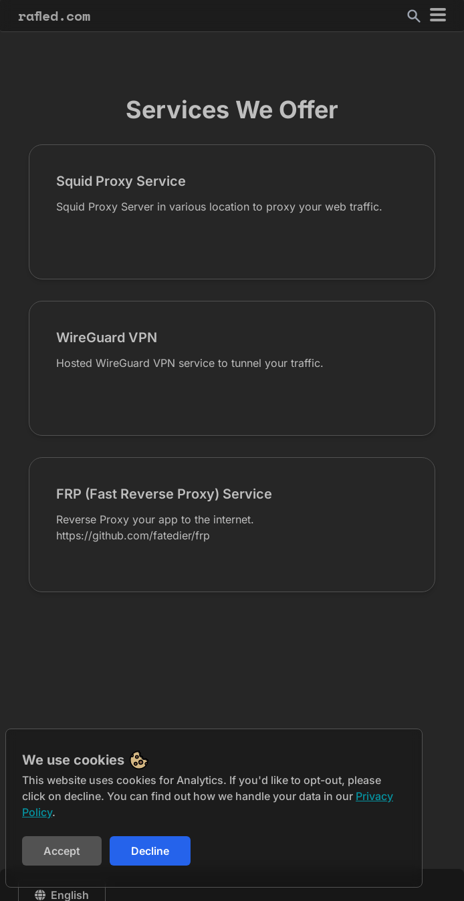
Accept (61, 851)
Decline (150, 851)
